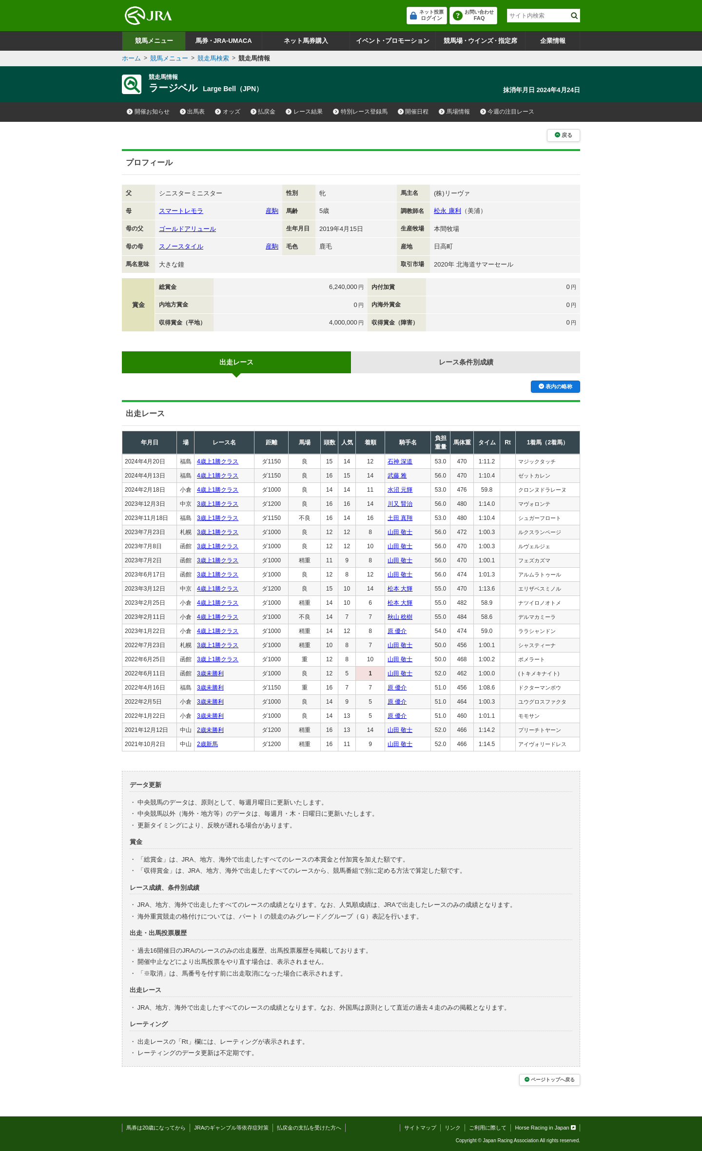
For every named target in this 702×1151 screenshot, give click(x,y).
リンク (453, 1128)
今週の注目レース (507, 111)
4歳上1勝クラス (217, 461)
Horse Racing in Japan (545, 1128)
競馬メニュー (154, 40)
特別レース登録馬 (360, 111)
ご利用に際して (488, 1128)
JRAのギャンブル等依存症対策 (231, 1128)
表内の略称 (555, 386)
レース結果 (304, 111)
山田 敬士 (400, 532)
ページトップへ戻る (550, 1079)
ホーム (131, 58)
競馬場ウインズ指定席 (480, 40)
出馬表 (192, 111)
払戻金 (263, 111)
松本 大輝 (400, 588)
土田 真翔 (400, 518)
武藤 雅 (397, 475)
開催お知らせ (148, 111)
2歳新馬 (207, 744)
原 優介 (397, 631)
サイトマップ (420, 1128)
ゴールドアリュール (187, 228)
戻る (563, 135)
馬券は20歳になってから (156, 1128)
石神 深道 (400, 461)
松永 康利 (447, 210)
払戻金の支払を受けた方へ (309, 1128)
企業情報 (553, 40)
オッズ (227, 111)
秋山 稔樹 (400, 617)
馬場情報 (454, 111)
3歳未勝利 (210, 673)
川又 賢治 (400, 503)
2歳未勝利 (210, 730)
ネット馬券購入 (306, 40)
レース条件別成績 (466, 362)
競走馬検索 (213, 58)
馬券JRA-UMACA (223, 40)
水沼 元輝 (400, 489)
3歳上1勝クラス (217, 503)
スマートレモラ (181, 210)
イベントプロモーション (392, 40)
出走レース (236, 362)
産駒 (272, 210)
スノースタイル (181, 246)
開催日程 (413, 111)
